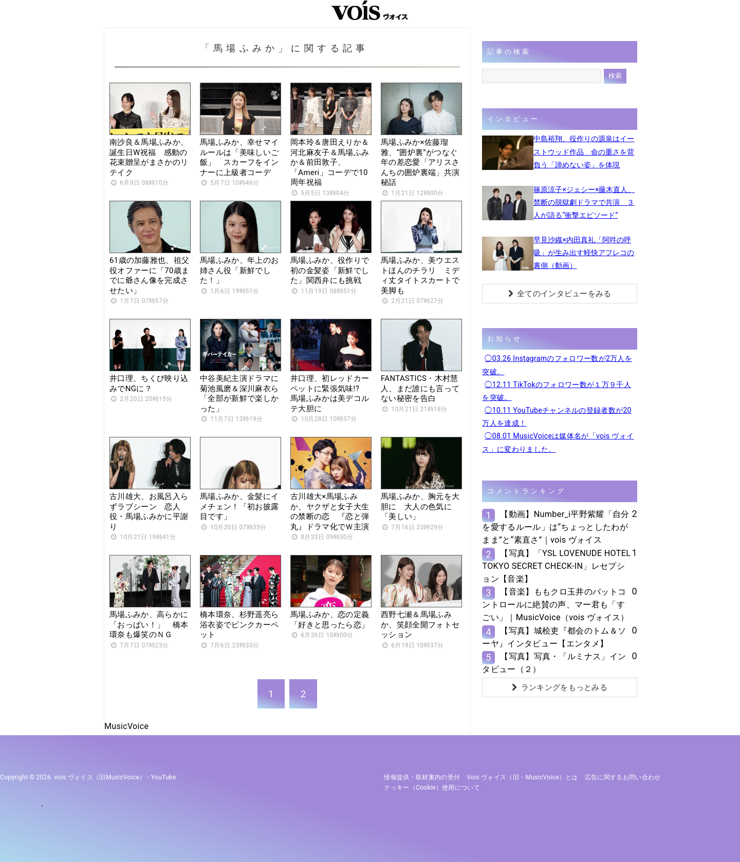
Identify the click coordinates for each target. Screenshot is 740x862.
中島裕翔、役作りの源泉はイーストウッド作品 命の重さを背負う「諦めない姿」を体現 (583, 151)
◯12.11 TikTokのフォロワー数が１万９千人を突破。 (556, 390)
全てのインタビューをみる (560, 293)
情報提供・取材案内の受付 (422, 777)
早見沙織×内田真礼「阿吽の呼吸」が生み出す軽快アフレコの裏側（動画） (583, 253)
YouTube (163, 777)
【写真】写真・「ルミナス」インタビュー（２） (554, 663)
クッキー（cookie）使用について (432, 787)
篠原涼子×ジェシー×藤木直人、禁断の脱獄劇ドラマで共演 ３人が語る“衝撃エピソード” (584, 202)
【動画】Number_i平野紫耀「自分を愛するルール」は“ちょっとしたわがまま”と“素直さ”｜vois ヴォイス (555, 527)
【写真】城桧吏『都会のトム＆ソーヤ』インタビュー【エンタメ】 (554, 637)
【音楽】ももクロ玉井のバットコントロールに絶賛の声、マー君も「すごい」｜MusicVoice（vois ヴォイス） (555, 604)
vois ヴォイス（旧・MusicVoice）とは (522, 777)
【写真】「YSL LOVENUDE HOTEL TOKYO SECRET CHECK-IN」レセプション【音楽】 (556, 566)
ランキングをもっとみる (559, 687)
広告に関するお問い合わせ (623, 777)
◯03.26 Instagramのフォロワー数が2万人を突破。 (557, 364)
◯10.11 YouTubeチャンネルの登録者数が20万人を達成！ (556, 416)
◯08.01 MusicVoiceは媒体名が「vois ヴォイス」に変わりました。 (558, 442)
